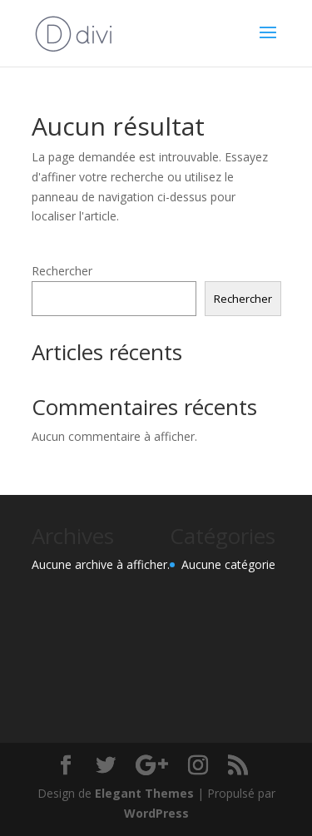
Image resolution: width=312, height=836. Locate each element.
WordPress (156, 813)
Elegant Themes (144, 793)
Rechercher (62, 271)
